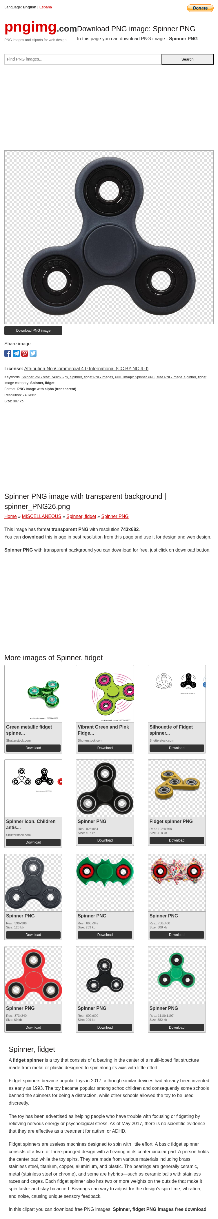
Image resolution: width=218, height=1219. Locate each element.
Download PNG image (33, 331)
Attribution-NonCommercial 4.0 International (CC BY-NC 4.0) (86, 368)
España (45, 7)
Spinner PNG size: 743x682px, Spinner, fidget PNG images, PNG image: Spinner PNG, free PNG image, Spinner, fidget (113, 377)
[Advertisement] (109, 109)
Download (33, 748)
